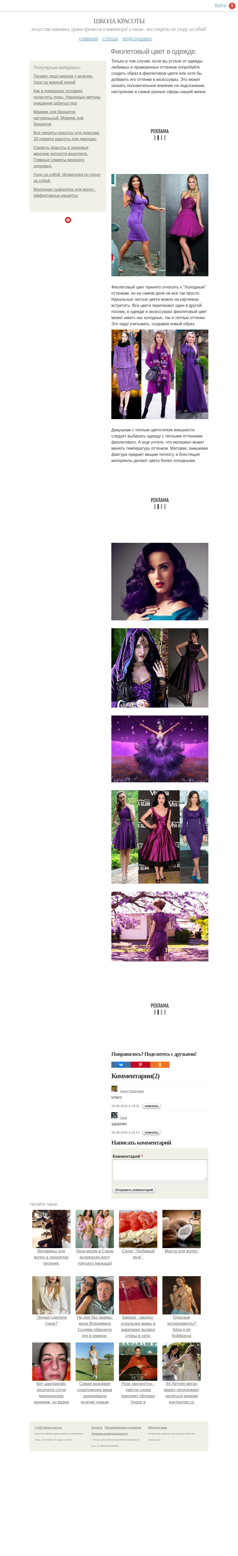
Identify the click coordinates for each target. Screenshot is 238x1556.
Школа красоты (119, 21)
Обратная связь (157, 1427)
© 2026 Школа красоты (48, 1427)
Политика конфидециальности (109, 1433)
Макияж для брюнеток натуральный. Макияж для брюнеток (58, 118)
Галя (119, 1118)
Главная (88, 38)
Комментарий (128, 1156)
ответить (151, 1106)
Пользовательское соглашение (123, 1427)
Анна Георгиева (127, 1091)
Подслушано (137, 38)
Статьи (110, 38)
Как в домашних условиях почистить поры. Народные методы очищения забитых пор (67, 97)
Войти (220, 5)
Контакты (96, 1427)
